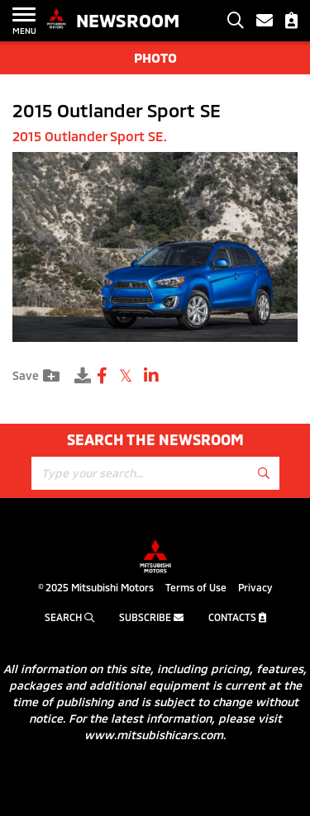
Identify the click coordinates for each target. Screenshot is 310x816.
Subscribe (151, 617)
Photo (155, 57)
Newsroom (127, 20)
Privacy (255, 587)
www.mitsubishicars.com (153, 735)
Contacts (237, 617)
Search (69, 617)
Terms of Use (196, 587)
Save (36, 376)
